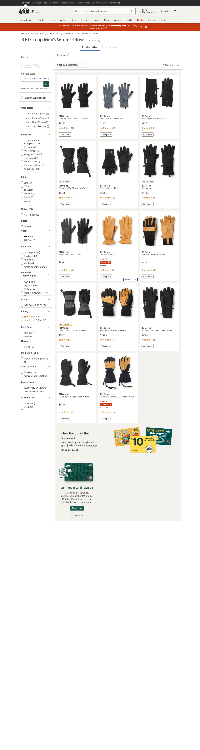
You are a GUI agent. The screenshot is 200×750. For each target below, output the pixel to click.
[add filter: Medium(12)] (26, 193)
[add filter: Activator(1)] (27, 505)
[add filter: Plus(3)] (24, 401)
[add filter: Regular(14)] (26, 397)
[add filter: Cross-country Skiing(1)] (33, 285)
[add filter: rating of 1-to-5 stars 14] (33, 384)
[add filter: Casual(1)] (25, 296)
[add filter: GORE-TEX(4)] (27, 317)
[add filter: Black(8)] (26, 246)
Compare (64, 135)
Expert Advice (110, 47)
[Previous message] (54, 26)
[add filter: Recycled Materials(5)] (31, 467)
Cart (177, 11)
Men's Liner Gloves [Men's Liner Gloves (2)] (35, 122)
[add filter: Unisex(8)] (25, 422)
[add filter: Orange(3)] (27, 253)
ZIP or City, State (29, 78)
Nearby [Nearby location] (44, 78)
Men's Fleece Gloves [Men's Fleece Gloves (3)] (36, 118)
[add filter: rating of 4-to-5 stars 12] (33, 373)
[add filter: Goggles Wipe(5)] (29, 154)
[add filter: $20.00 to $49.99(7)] (31, 355)
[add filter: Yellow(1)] (27, 257)
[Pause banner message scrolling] (145, 26)
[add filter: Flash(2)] (25, 509)
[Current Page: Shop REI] (26, 3)
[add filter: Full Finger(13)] (27, 214)
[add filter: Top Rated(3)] (27, 158)
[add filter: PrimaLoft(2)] (27, 342)
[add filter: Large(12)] (25, 197)
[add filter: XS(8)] (23, 186)
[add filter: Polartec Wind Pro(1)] (31, 338)
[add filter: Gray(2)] (26, 249)
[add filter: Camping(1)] (26, 299)
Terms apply (92, 445)
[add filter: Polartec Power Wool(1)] (33, 334)
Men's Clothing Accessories (61, 33)
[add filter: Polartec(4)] (26, 324)
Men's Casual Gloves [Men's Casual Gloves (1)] (36, 126)
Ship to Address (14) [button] (34, 97)
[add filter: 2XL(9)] (24, 182)
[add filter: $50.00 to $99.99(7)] (31, 359)
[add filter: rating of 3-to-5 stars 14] (33, 377)
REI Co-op (25, 33)
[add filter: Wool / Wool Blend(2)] (31, 484)
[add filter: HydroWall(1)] (27, 320)
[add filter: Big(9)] (24, 405)
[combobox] (105, 11)
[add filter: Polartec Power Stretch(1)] (34, 328)
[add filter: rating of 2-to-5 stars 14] (33, 380)
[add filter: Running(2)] (26, 278)
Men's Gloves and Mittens (88, 33)
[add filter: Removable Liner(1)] (30, 165)
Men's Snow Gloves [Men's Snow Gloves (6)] (36, 113)
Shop (35, 11)
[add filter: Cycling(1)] (26, 281)
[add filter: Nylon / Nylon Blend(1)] (32, 481)
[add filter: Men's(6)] (25, 418)
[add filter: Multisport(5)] (27, 274)
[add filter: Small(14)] (25, 190)
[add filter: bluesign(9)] (26, 457)
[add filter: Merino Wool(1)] (28, 161)
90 (178, 64)
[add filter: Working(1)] (26, 292)
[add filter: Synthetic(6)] (27, 443)
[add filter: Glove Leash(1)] (28, 168)
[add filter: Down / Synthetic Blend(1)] (34, 436)
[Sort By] (71, 64)
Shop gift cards (69, 449)
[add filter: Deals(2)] (25, 232)
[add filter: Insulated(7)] (27, 147)
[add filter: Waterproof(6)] (28, 150)
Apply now (77, 508)
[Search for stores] (46, 84)
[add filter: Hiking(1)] (25, 289)
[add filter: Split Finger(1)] (28, 218)
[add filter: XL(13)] (23, 200)
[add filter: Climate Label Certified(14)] (33, 460)
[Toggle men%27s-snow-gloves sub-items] (22, 114)
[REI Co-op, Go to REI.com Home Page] (24, 11)
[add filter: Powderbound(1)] (29, 512)
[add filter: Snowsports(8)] (28, 271)
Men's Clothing (39, 33)
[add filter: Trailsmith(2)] (27, 516)
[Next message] (141, 26)
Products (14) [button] (90, 47)
